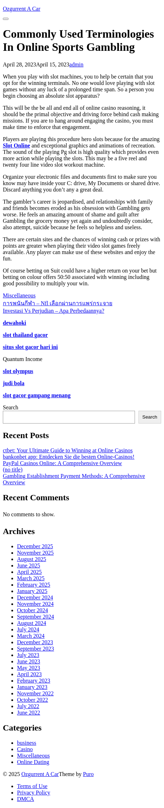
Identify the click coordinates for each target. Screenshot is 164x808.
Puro (88, 774)
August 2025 (31, 559)
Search (10, 407)
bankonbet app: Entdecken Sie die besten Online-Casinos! (68, 457)
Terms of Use (32, 786)
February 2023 (33, 681)
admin (76, 64)
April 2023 (29, 674)
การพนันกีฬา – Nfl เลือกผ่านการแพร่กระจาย (57, 303)
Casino (25, 749)
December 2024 (35, 597)
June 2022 (28, 713)
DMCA (25, 799)
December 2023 (35, 642)
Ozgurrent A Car (40, 774)
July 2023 (28, 655)
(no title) (13, 470)
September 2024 (35, 617)
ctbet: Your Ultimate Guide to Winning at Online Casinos (68, 450)
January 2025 (32, 591)
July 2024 (28, 629)
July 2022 (28, 706)
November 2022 (35, 693)
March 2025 (31, 578)
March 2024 (31, 636)
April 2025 (29, 572)
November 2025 (35, 553)
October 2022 (32, 700)
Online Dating (33, 762)
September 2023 (35, 649)
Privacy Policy (33, 793)
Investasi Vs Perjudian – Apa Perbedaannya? (53, 311)
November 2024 (35, 604)
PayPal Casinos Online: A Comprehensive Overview (62, 463)
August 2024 (31, 623)
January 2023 (32, 687)
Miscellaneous (19, 295)
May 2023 (28, 668)
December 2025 (35, 546)
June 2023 (28, 661)
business (26, 743)
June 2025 (28, 565)
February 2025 (33, 585)
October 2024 (32, 610)
